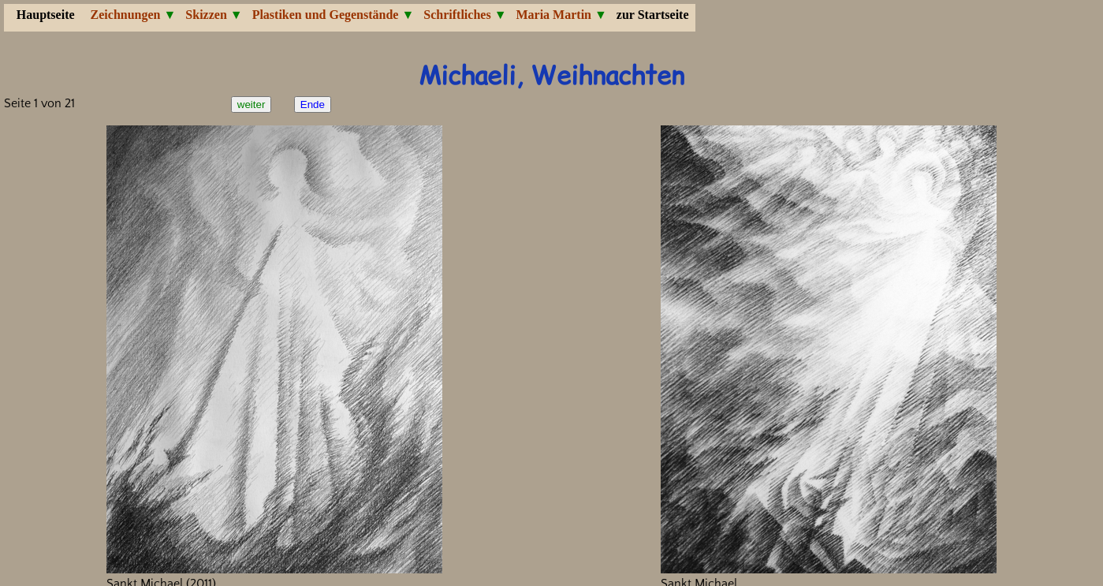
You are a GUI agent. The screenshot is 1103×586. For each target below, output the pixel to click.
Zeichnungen (126, 14)
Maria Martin (553, 14)
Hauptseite (46, 14)
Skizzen (205, 14)
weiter (251, 104)
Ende (312, 104)
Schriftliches (456, 14)
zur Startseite (653, 14)
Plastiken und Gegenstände (325, 14)
